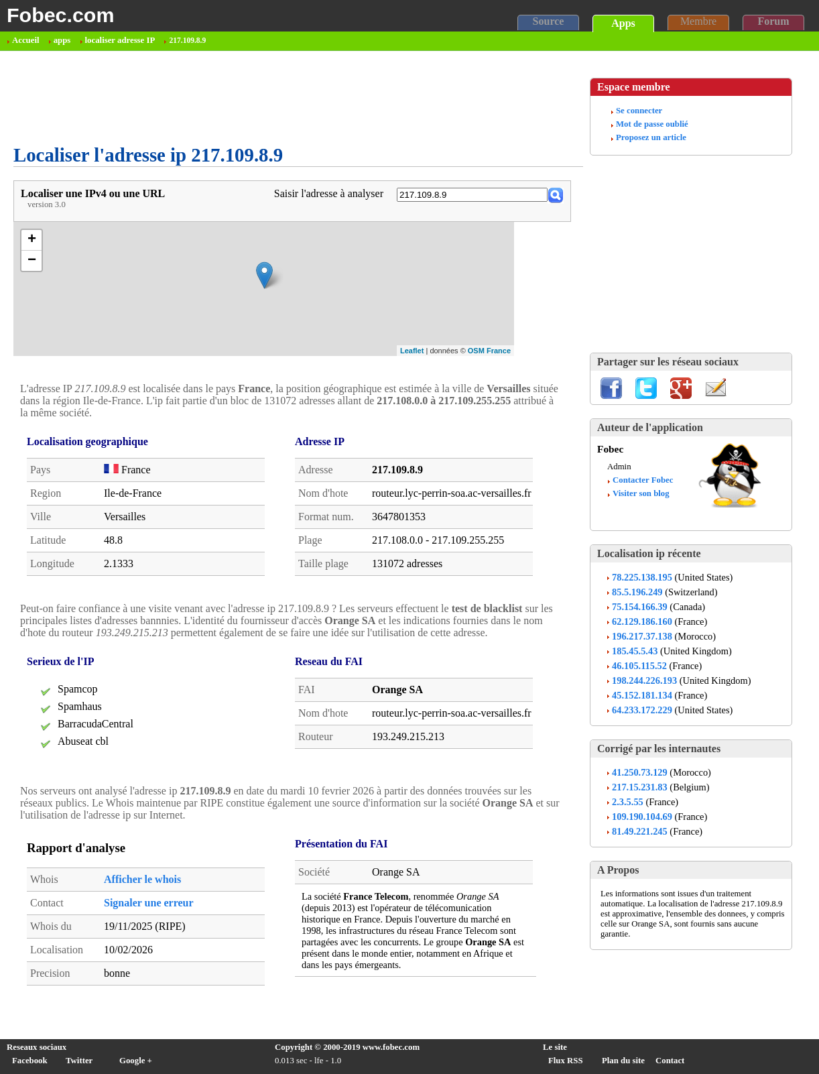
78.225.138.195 (642, 577)
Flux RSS (565, 1060)
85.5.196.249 (637, 592)
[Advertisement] (257, 98)
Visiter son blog (641, 493)
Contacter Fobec (643, 480)
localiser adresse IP (120, 40)
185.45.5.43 (634, 651)
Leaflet (412, 351)
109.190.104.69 (642, 816)
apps (62, 40)
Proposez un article (651, 137)
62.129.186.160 (642, 621)
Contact (669, 1060)
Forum (773, 21)
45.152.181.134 (642, 695)
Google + (135, 1060)
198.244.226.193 (644, 680)
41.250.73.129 (640, 772)
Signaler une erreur (149, 902)
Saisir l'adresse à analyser (328, 193)
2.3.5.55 (627, 801)
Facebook (30, 1060)
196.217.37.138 (642, 636)
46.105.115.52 (639, 665)
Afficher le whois (142, 879)
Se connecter (639, 110)
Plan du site (623, 1060)
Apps (623, 23)
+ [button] (31, 240)
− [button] (31, 261)
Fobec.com (60, 14)
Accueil (26, 40)
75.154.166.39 (640, 606)
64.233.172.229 (642, 710)
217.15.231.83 (640, 787)
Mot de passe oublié (652, 124)
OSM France (489, 351)
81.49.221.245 (640, 831)
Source (548, 21)
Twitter (79, 1060)
